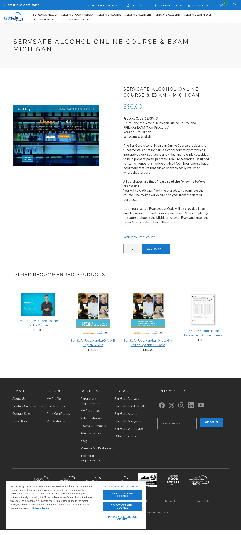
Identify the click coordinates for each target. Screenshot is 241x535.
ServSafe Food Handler (77, 14)
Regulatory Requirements (90, 401)
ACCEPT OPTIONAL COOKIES (122, 494)
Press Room (20, 421)
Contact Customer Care (28, 406)
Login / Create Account (103, 5)
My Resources (90, 411)
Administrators (80, 19)
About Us (19, 399)
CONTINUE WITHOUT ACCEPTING (122, 486)
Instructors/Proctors (49, 19)
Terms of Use (172, 501)
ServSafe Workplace (197, 14)
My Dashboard (56, 421)
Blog (83, 441)
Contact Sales (21, 414)
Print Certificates (58, 414)
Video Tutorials (91, 418)
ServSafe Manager (45, 14)
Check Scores (55, 406)
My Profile (53, 399)
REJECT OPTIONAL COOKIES (122, 506)
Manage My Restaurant (97, 448)
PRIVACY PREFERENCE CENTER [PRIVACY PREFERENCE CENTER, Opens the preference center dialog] (122, 518)
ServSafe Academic (168, 14)
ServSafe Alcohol (109, 14)
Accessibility (202, 501)
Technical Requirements (90, 458)
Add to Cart (156, 248)
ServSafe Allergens (138, 14)
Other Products (125, 436)
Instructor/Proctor (93, 426)
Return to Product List (139, 237)
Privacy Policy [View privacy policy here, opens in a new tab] (40, 508)
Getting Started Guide (23, 5)
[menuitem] (141, 5)
